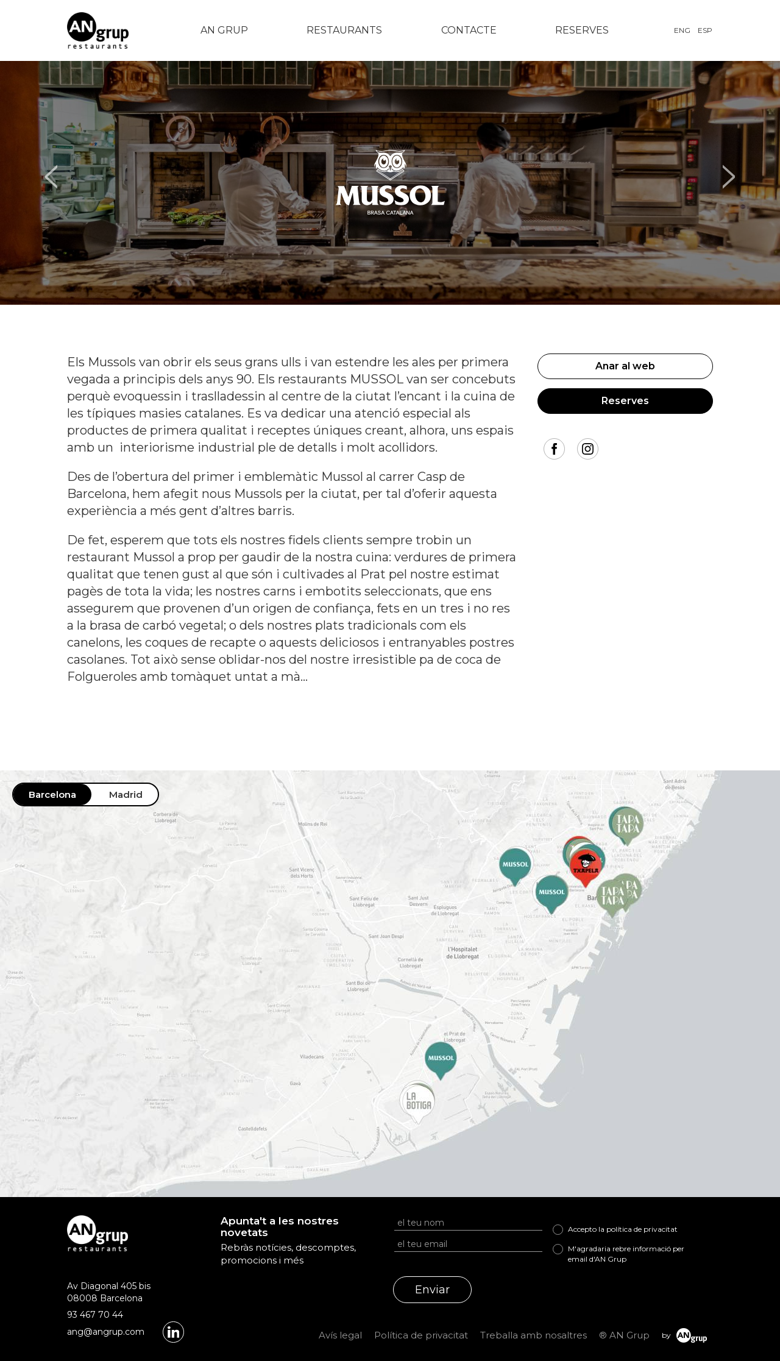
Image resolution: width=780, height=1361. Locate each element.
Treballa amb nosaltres (533, 1335)
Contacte (469, 30)
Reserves (582, 30)
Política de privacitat (421, 1335)
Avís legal (340, 1335)
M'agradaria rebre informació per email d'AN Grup (626, 1253)
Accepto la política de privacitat (623, 1229)
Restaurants (344, 30)
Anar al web (625, 366)
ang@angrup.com (105, 1331)
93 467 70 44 (95, 1314)
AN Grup (224, 30)
